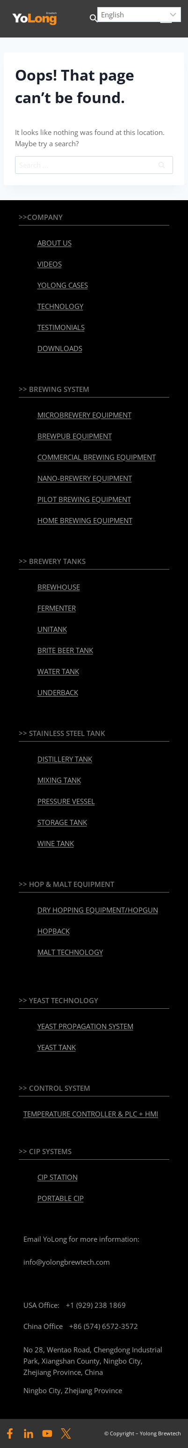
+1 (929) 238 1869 (96, 1305)
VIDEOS (49, 264)
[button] (94, 18)
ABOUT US (54, 243)
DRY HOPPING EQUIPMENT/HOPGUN (97, 910)
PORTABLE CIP (60, 1198)
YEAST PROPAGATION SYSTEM (85, 1026)
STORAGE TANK (62, 822)
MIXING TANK (59, 780)
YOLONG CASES (62, 285)
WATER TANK (58, 671)
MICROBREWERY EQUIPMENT (84, 415)
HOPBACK (53, 931)
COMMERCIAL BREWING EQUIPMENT (96, 457)
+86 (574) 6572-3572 (103, 1326)
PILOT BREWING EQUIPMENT (84, 499)
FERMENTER (56, 608)
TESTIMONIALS (61, 327)
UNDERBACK (57, 692)
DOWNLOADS (59, 348)
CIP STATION (57, 1177)
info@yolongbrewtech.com (66, 1262)
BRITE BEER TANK (65, 650)
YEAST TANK (56, 1047)
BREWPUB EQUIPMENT (74, 436)
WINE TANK (55, 843)
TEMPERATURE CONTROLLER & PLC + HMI (90, 1113)
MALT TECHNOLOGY (70, 952)
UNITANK (52, 629)
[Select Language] (139, 14)
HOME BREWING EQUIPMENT (84, 520)
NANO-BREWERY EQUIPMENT (84, 478)
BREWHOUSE (58, 587)
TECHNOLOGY (60, 306)
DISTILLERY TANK (64, 759)
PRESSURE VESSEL (66, 801)
